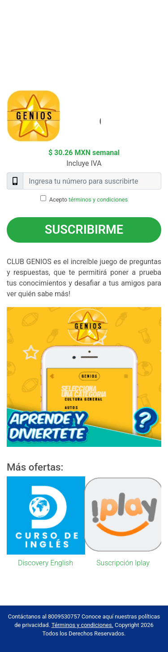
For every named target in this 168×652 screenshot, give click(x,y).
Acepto (88, 199)
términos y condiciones (98, 199)
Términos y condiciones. (82, 625)
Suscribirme (84, 230)
